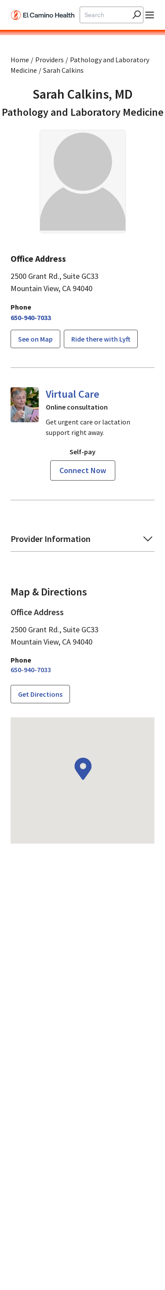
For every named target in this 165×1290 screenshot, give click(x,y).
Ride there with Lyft (100, 339)
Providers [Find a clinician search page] (49, 59)
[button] (82, 542)
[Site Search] (106, 14)
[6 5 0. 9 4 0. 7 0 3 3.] (31, 317)
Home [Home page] (20, 59)
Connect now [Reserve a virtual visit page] (82, 470)
